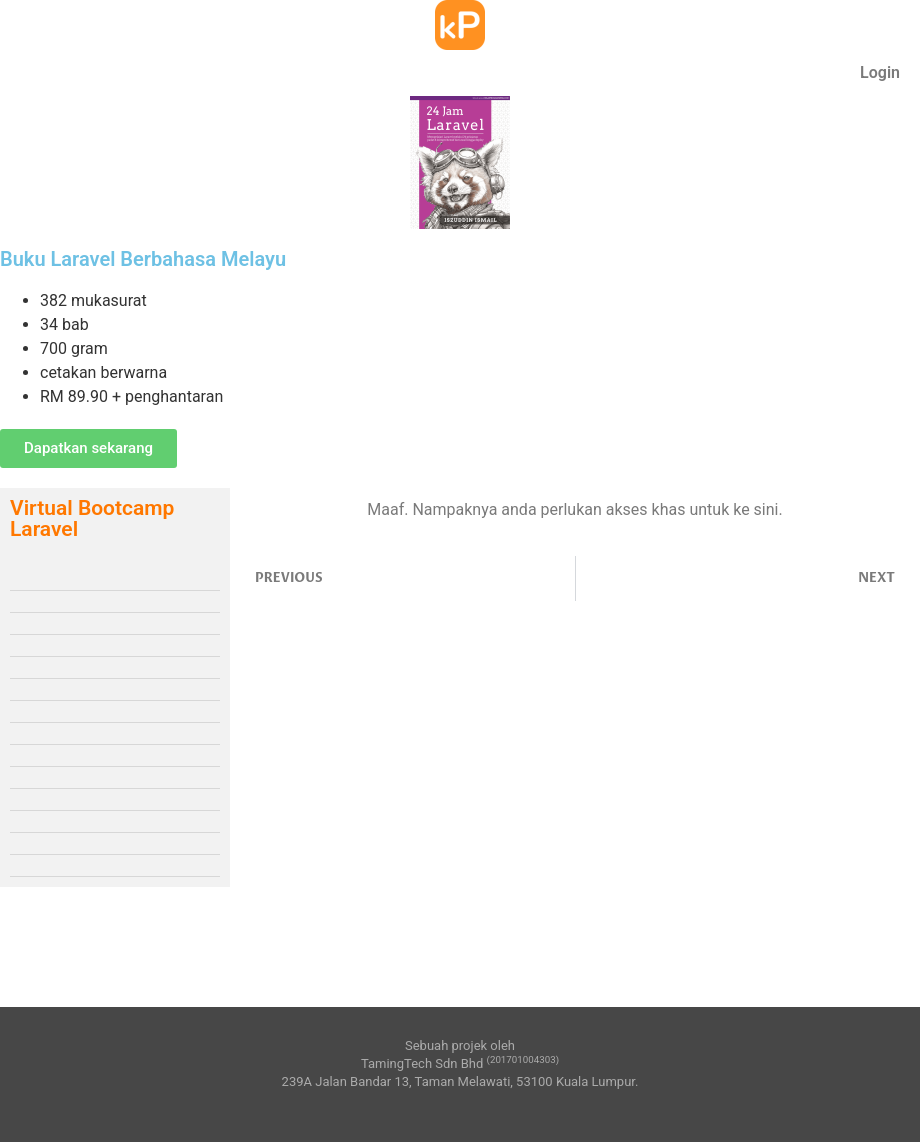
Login (880, 72)
